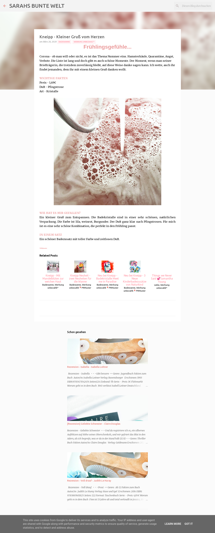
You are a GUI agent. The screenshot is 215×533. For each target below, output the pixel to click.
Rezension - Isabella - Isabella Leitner (87, 367)
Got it (188, 523)
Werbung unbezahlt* (84, 42)
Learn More (173, 523)
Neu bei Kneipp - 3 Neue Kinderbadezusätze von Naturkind (134, 273)
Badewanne (64, 42)
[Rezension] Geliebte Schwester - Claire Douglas (93, 423)
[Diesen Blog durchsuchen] (194, 6)
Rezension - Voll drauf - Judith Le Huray (89, 480)
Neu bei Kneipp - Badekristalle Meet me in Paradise (107, 272)
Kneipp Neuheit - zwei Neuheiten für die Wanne (80, 272)
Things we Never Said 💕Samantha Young (162, 272)
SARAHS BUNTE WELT (36, 6)
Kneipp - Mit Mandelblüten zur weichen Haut (53, 272)
